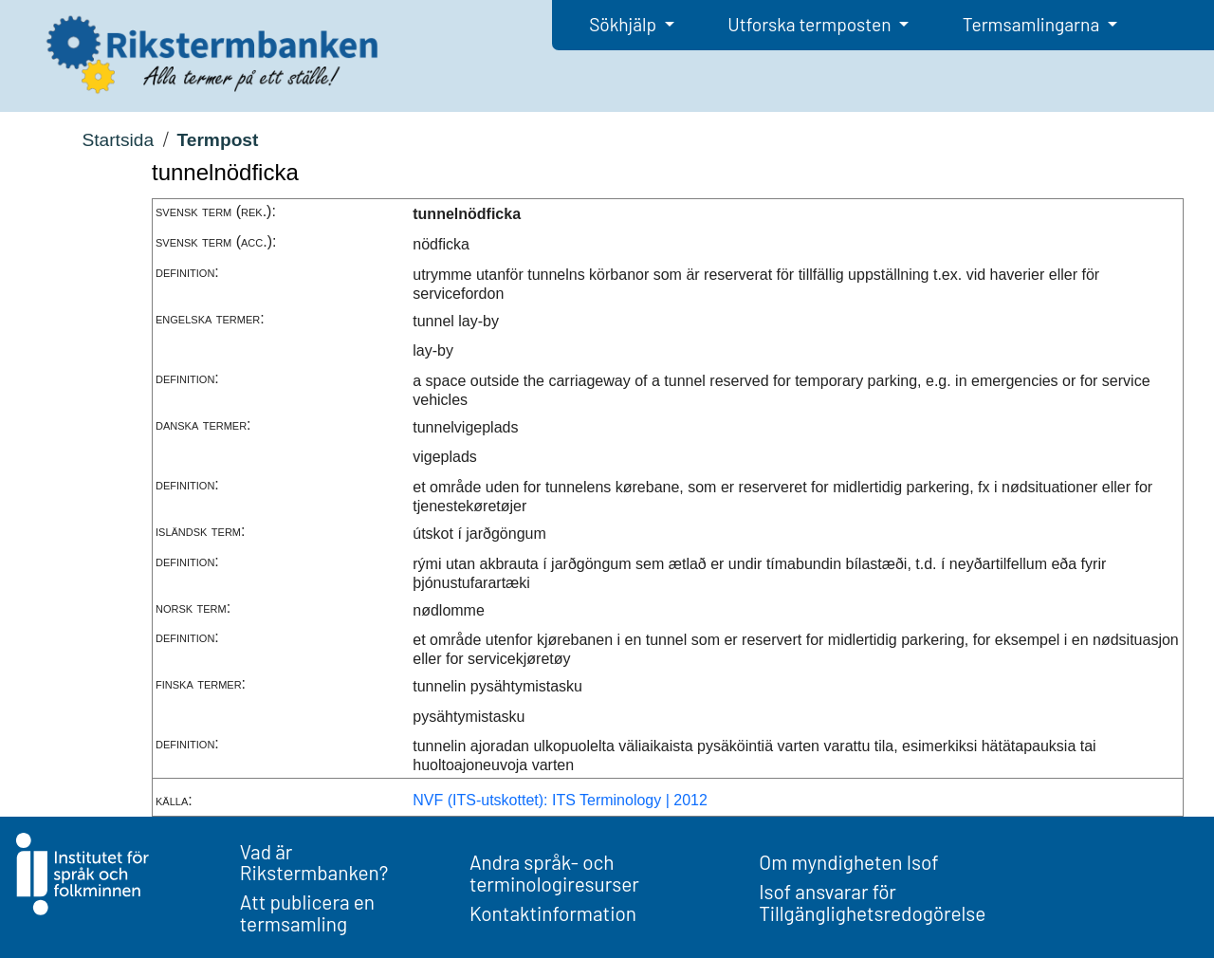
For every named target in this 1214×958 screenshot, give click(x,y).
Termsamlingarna (1033, 24)
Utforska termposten (810, 24)
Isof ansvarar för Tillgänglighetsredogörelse (872, 902)
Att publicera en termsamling (307, 912)
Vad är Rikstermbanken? (314, 862)
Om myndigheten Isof (848, 862)
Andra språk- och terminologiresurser (554, 872)
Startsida (118, 140)
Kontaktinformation (552, 913)
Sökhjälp (624, 24)
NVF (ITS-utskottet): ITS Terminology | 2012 (560, 800)
